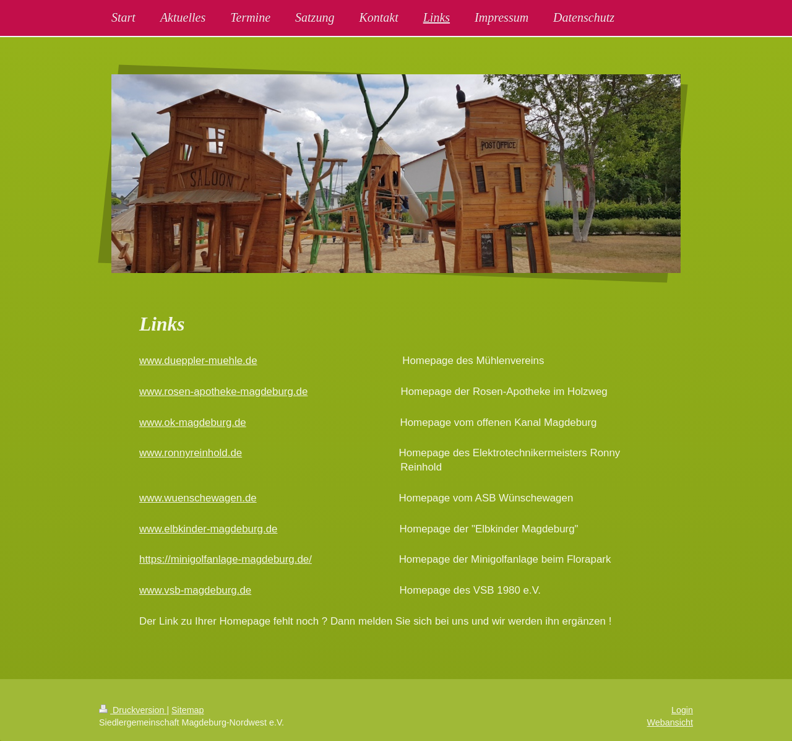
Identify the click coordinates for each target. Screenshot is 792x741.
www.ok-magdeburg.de (192, 422)
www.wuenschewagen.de (198, 498)
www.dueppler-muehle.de (198, 360)
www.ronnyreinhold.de (190, 453)
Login (682, 710)
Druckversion (132, 710)
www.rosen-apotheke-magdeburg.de (223, 391)
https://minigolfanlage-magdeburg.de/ (225, 559)
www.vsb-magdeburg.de (195, 590)
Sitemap (187, 710)
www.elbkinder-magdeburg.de (208, 529)
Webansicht (670, 722)
